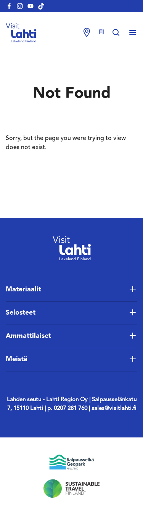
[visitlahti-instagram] (19, 6)
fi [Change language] (101, 33)
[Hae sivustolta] (119, 33)
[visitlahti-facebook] (9, 6)
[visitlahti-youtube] (30, 6)
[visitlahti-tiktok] (41, 6)
